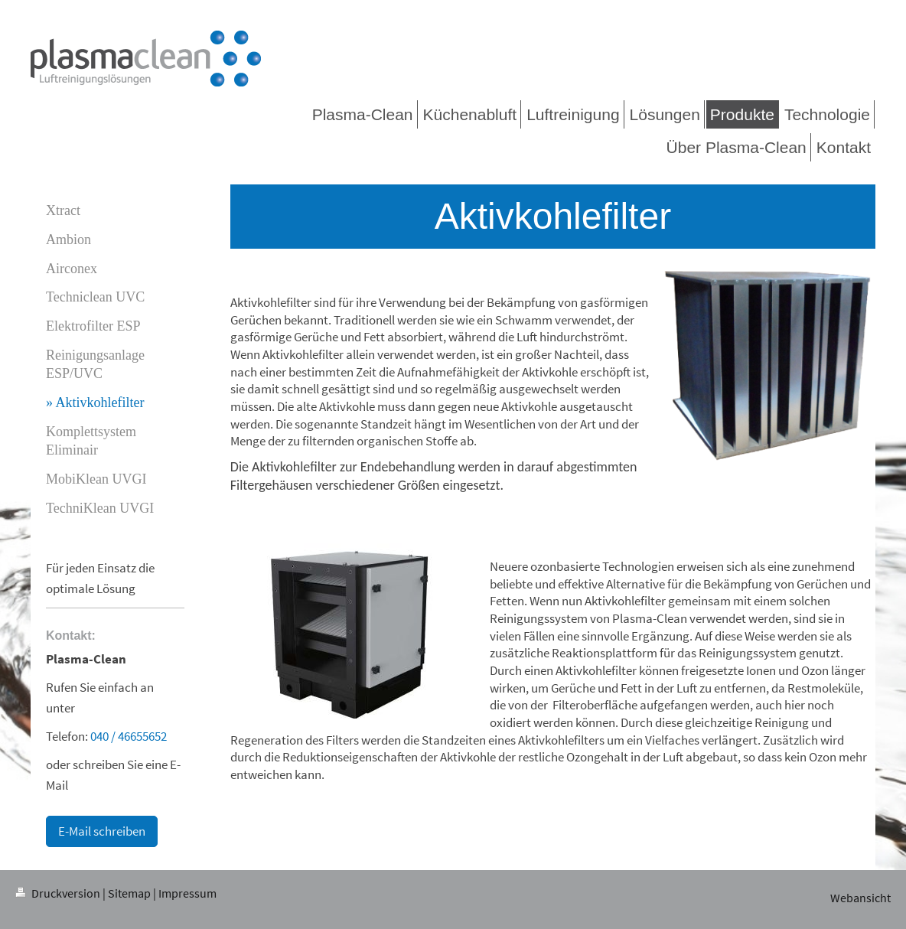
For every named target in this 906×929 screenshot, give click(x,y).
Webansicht (860, 898)
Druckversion (59, 893)
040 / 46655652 (128, 736)
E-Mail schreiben (101, 831)
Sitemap (129, 893)
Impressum (187, 893)
